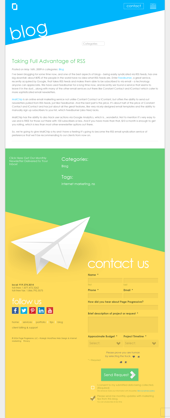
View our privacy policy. (146, 391)
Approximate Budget (102, 336)
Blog (61, 69)
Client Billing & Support (25, 327)
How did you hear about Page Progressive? (115, 301)
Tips (52, 322)
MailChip (17, 99)
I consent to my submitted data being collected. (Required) (127, 387)
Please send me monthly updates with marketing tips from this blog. (127, 398)
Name (93, 274)
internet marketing (75, 184)
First (90, 284)
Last (125, 284)
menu (153, 5)
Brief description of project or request (113, 313)
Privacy (26, 341)
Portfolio (41, 322)
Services (27, 322)
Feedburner (125, 77)
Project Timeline (135, 336)
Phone (93, 290)
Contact (134, 5)
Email (128, 290)
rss (93, 184)
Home (15, 322)
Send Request (116, 374)
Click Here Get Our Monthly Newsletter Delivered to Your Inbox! (28, 161)
